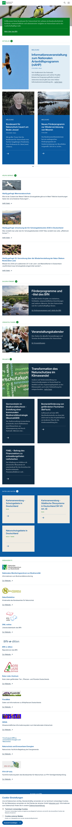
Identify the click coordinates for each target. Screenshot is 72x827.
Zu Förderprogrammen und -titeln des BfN (46, 310)
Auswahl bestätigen (12, 823)
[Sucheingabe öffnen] (64, 3)
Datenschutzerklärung (37, 805)
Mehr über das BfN (10, 31)
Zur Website (7, 581)
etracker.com (54, 803)
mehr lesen (7, 203)
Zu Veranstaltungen (38, 343)
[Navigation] (68, 3)
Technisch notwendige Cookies (16, 809)
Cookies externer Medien (14, 816)
